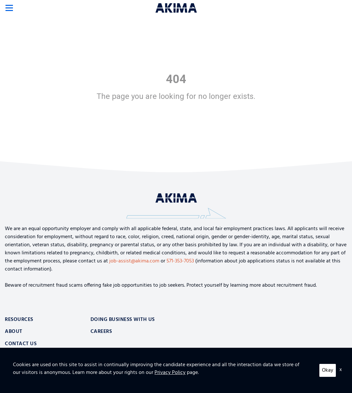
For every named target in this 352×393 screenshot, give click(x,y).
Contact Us (21, 344)
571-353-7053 (180, 261)
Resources (19, 319)
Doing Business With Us (123, 319)
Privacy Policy (18, 383)
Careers (101, 331)
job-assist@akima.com (134, 261)
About (13, 331)
